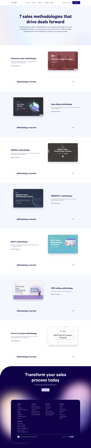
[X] (69, 436)
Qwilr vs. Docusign (21, 430)
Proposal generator (35, 406)
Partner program (63, 409)
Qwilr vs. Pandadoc (21, 425)
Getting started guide (50, 413)
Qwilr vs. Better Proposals (22, 428)
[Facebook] (71, 436)
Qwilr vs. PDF (20, 423)
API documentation (49, 414)
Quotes (18, 411)
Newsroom (62, 411)
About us (61, 406)
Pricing (18, 418)
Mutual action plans (36, 413)
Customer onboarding (36, 414)
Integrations (19, 414)
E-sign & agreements (21, 416)
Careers (61, 407)
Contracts (34, 409)
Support (61, 418)
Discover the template (16, 65)
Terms (61, 413)
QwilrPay (19, 413)
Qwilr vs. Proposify (21, 426)
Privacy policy (62, 414)
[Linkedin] (73, 436)
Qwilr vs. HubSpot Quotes (22, 431)
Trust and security (63, 416)
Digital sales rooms (35, 411)
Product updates (49, 411)
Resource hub (48, 406)
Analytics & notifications (22, 409)
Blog (46, 409)
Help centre (64, 436)
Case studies (48, 407)
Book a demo (68, 2)
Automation (19, 407)
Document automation (36, 407)
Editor (18, 406)
